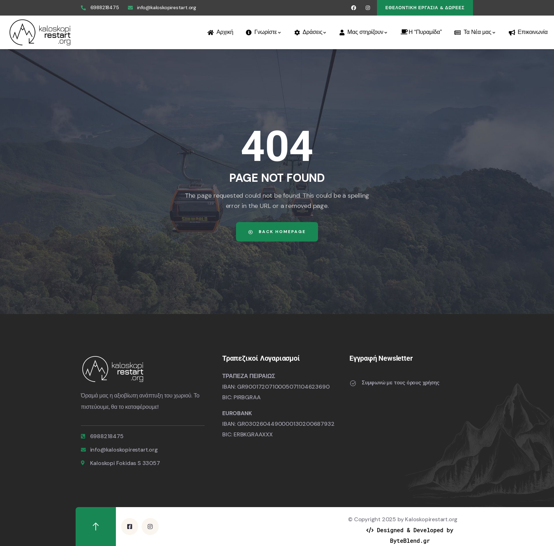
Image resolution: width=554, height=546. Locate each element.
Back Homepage (277, 231)
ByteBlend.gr (410, 540)
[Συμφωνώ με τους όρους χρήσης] (352, 383)
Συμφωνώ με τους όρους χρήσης (400, 382)
